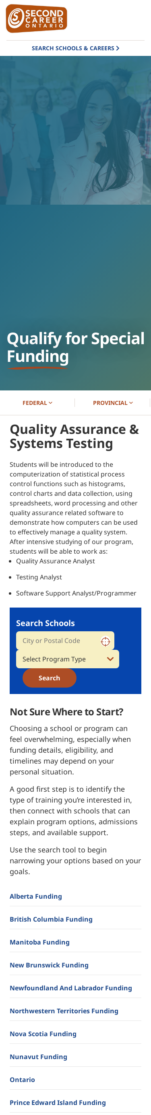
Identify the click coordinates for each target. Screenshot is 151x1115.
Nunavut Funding (38, 1056)
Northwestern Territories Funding (64, 1010)
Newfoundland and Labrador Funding (71, 988)
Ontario (22, 1079)
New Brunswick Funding (49, 965)
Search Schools (45, 623)
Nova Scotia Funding (43, 1033)
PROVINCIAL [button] (113, 403)
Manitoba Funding (40, 942)
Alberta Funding (36, 896)
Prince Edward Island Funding (58, 1102)
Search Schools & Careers (73, 48)
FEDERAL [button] (37, 403)
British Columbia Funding (51, 919)
